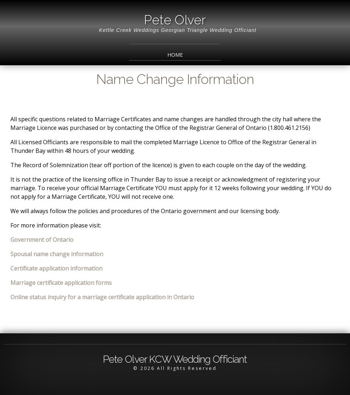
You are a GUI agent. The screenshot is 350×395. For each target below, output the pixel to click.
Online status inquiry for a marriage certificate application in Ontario (102, 297)
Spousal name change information (56, 254)
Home (175, 54)
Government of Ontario (41, 240)
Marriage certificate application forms (61, 283)
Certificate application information (56, 268)
